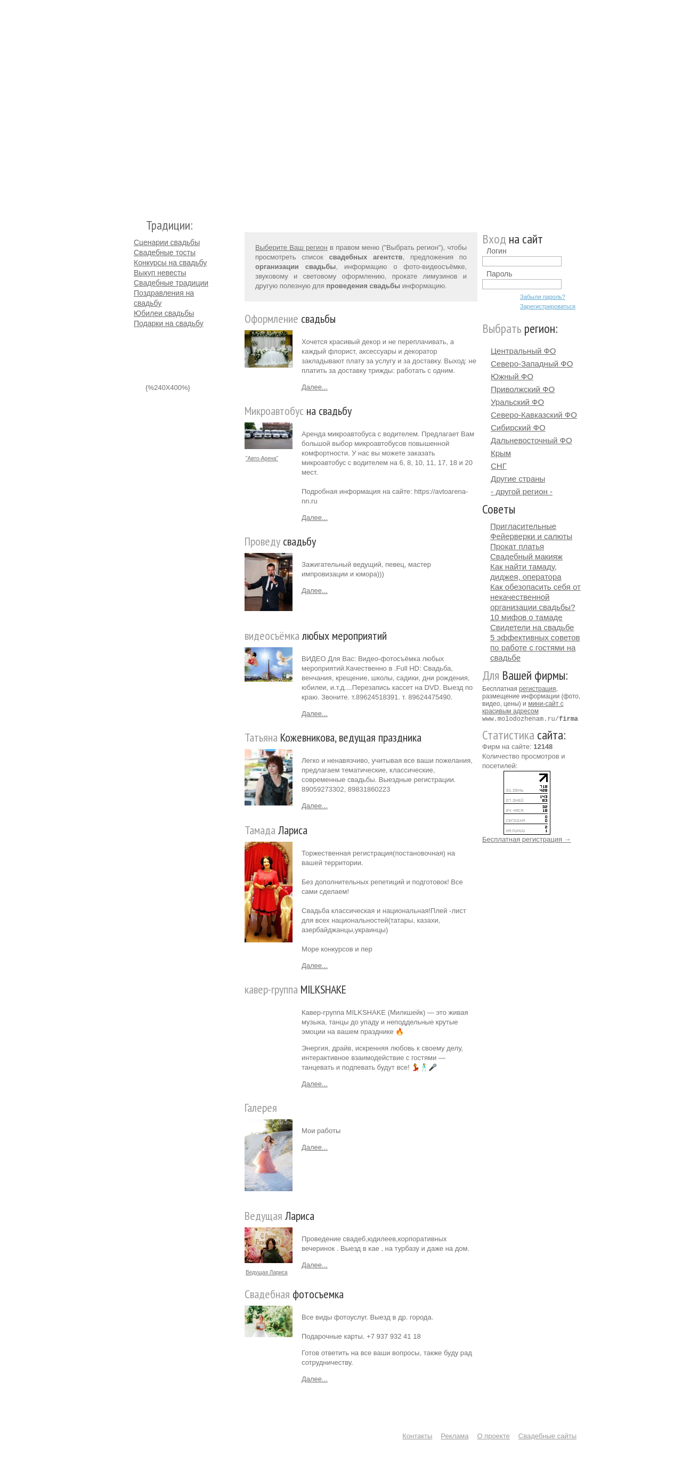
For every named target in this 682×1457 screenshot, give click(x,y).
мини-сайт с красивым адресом (523, 707)
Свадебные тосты (165, 252)
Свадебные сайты (547, 1436)
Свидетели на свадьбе (532, 627)
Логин (496, 251)
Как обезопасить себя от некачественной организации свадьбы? (535, 597)
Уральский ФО (517, 401)
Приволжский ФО (523, 389)
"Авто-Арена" (262, 458)
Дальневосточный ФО (531, 440)
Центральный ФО (523, 350)
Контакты (417, 1436)
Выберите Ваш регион (291, 247)
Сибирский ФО (518, 427)
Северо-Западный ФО (532, 363)
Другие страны (518, 478)
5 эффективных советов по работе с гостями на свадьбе (535, 647)
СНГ (499, 465)
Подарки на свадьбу (169, 323)
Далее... (315, 387)
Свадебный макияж (526, 556)
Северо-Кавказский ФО (534, 414)
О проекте (493, 1436)
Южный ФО (512, 376)
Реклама (454, 1436)
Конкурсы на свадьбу (170, 262)
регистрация (537, 689)
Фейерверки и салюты (531, 536)
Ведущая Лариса (267, 1272)
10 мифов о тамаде (526, 617)
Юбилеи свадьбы (164, 313)
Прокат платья (517, 546)
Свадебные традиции (171, 283)
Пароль (499, 274)
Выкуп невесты (160, 272)
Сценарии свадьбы (167, 242)
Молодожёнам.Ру (138, 104)
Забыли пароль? (542, 297)
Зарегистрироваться (547, 306)
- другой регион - (522, 491)
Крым (501, 453)
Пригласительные (523, 526)
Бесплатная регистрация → (526, 839)
